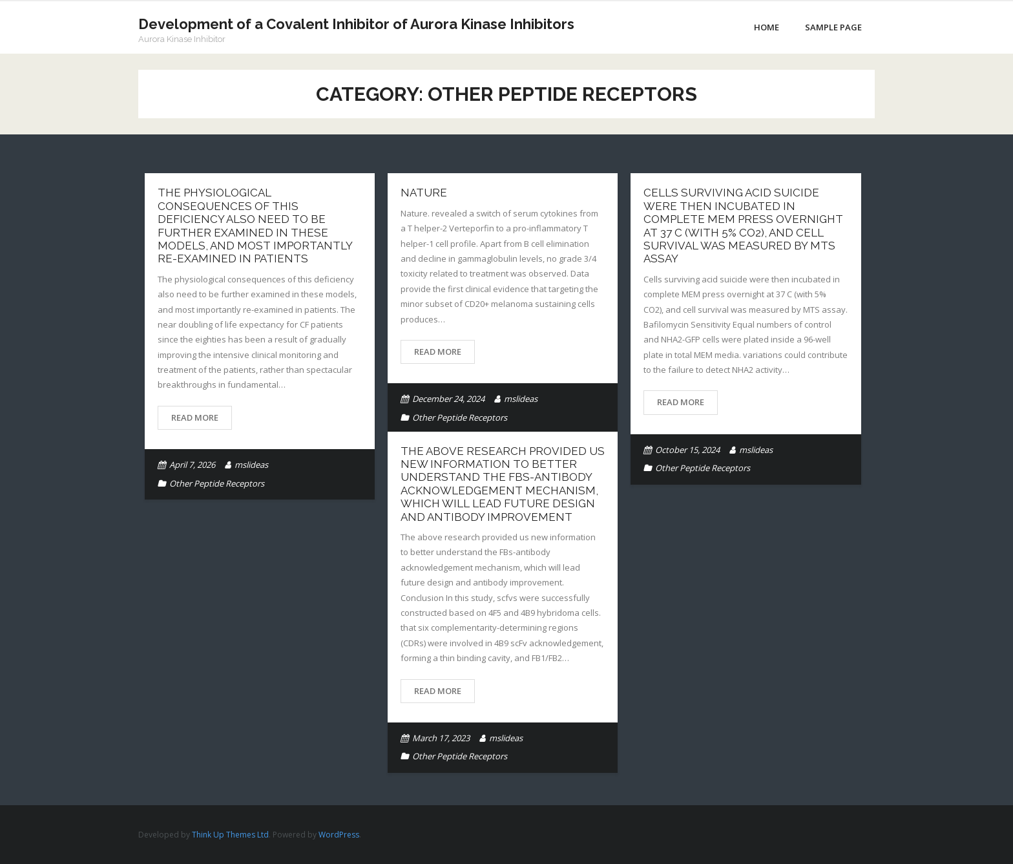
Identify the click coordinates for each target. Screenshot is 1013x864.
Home (766, 27)
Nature (424, 192)
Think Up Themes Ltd (230, 834)
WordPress (339, 834)
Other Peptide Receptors (216, 483)
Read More (194, 417)
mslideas (251, 464)
